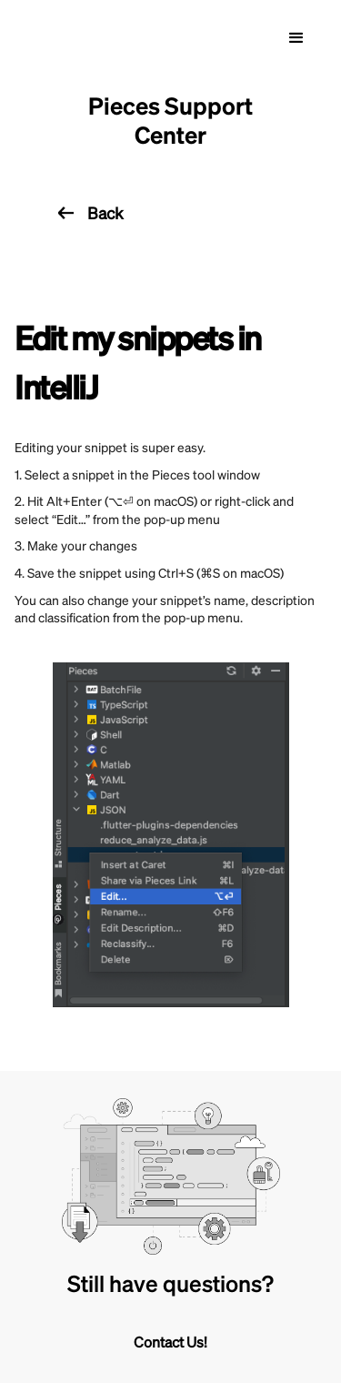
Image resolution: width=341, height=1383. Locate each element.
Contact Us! (170, 1341)
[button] (296, 38)
